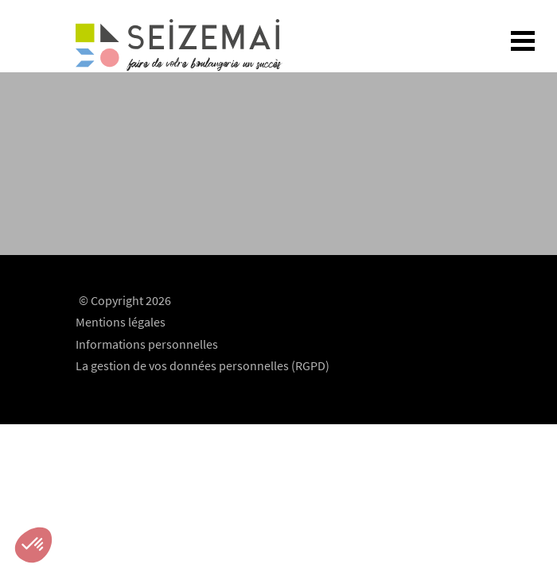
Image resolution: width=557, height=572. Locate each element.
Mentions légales (121, 322)
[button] (33, 545)
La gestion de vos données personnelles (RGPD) (202, 365)
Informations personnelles (147, 344)
